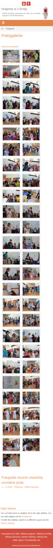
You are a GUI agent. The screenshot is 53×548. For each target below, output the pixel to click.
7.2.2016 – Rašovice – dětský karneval (21, 487)
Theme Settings (8, 523)
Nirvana (25, 545)
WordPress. (36, 545)
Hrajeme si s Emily (14, 9)
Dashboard (27, 516)
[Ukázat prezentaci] (9, 46)
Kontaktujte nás (33, 540)
